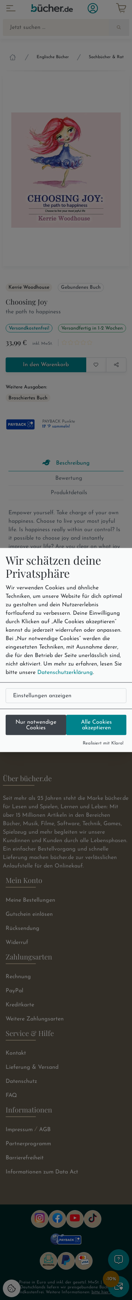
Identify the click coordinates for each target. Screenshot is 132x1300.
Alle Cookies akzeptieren (96, 724)
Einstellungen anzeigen (42, 695)
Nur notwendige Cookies (35, 724)
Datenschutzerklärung (65, 672)
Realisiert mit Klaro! (103, 743)
